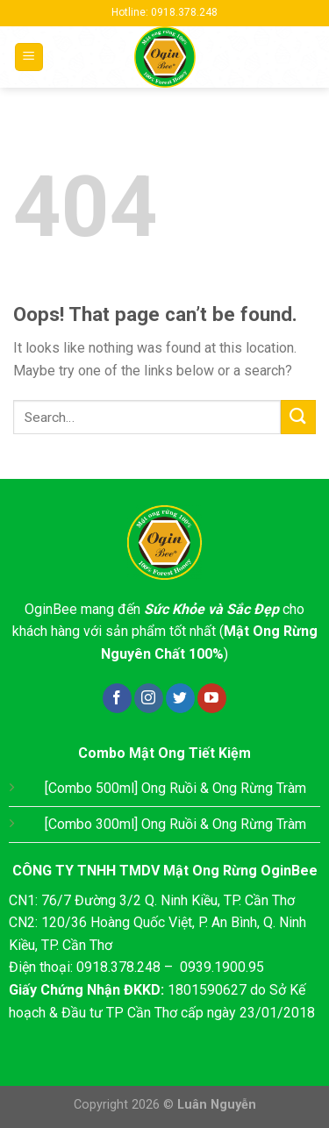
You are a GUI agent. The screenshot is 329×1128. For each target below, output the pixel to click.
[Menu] (29, 57)
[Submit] (298, 417)
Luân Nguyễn (216, 1104)
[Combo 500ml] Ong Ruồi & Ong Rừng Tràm (175, 788)
